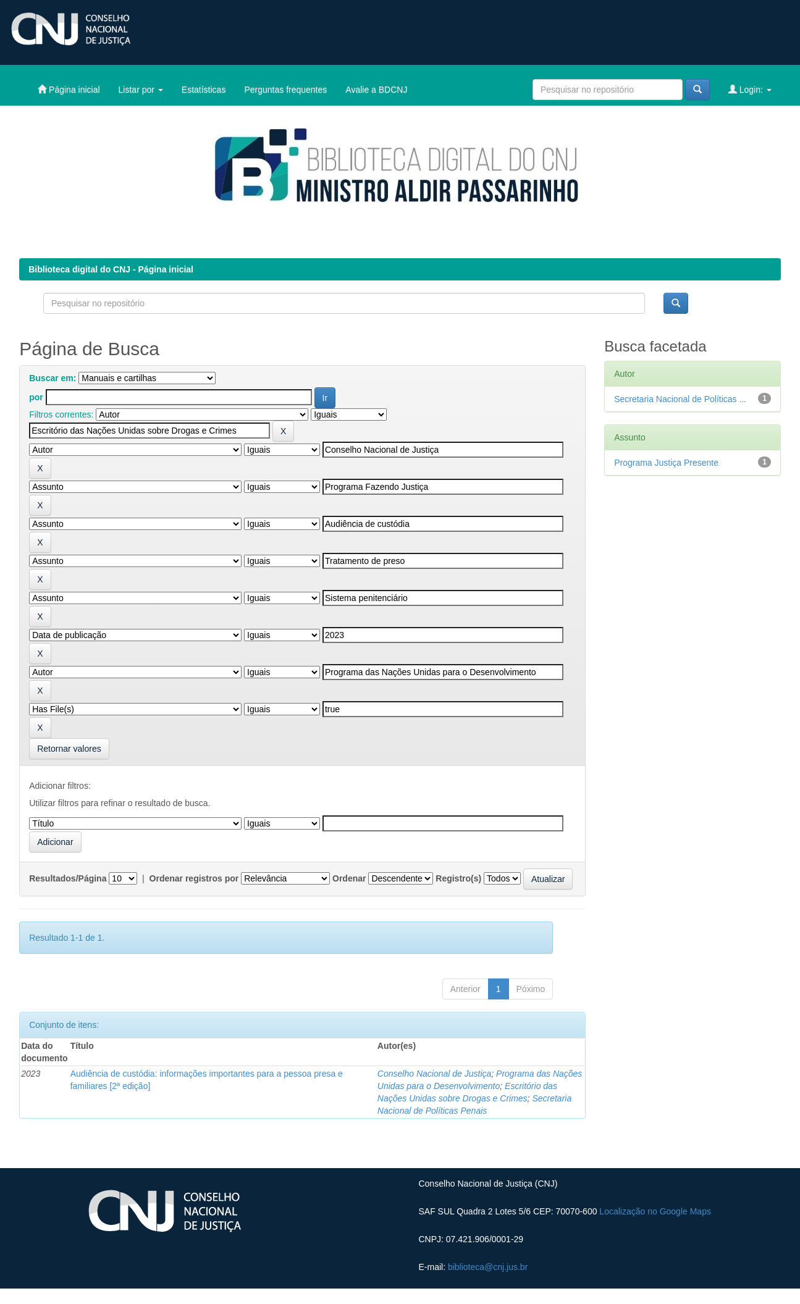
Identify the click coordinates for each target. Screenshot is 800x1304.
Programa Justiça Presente (666, 463)
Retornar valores (69, 749)
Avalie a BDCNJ (376, 90)
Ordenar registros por (194, 878)
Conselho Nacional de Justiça (434, 1074)
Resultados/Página (67, 878)
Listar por (141, 90)
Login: (750, 89)
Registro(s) (458, 878)
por (36, 397)
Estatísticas (204, 90)
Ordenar (349, 878)
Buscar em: (52, 378)
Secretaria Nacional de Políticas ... (680, 399)
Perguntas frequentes (285, 90)
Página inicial (68, 89)
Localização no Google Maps (655, 1211)
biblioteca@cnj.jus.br (488, 1267)
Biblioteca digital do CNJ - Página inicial (110, 269)
